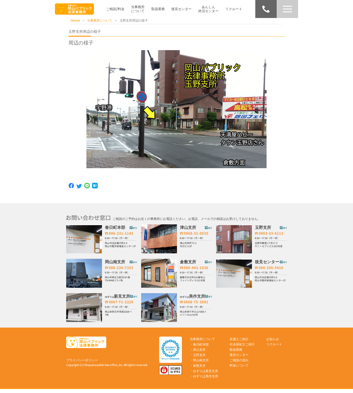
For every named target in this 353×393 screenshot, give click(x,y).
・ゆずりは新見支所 (204, 374)
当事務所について (138, 9)
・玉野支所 (198, 358)
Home (75, 20)
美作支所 (192, 298)
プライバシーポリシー (82, 364)
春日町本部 (115, 230)
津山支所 (188, 230)
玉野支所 (263, 230)
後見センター (181, 9)
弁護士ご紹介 (239, 342)
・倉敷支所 (198, 369)
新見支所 (117, 298)
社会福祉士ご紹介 (242, 348)
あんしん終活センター (208, 9)
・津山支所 (198, 353)
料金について (239, 369)
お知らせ (272, 342)
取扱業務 (158, 9)
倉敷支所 (188, 264)
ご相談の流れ (239, 364)
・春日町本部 (199, 348)
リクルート (233, 9)
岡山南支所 (115, 264)
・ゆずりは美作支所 (204, 380)
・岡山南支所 (199, 364)
